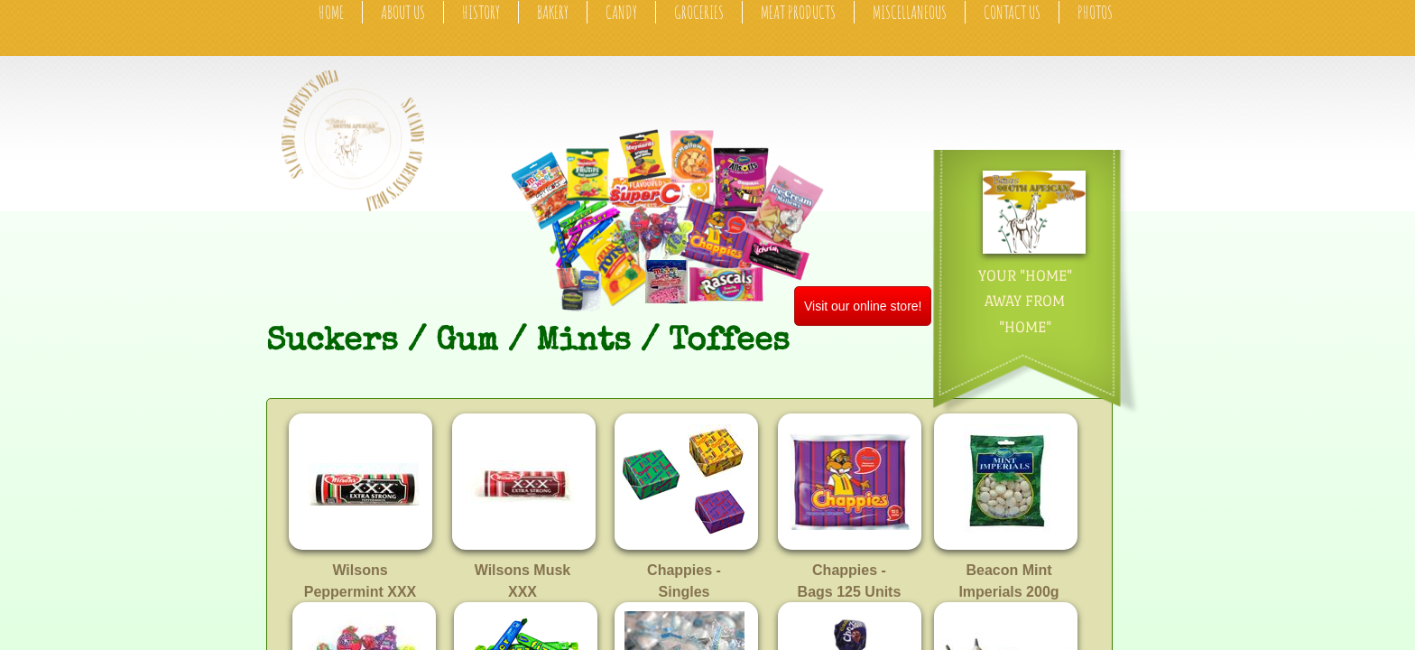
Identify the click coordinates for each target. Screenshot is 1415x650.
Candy (621, 12)
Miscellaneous (910, 12)
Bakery (553, 12)
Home (331, 12)
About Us (403, 12)
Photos (1095, 12)
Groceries (699, 12)
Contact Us (1012, 12)
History (481, 12)
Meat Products (798, 12)
